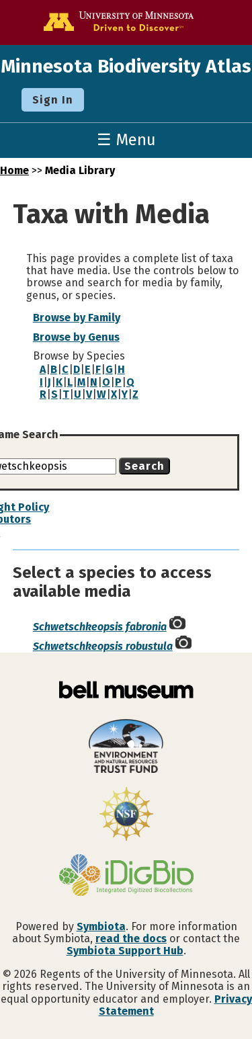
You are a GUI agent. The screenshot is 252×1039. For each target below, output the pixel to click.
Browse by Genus (76, 337)
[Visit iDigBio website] (126, 876)
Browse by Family (76, 317)
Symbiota (101, 926)
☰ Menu (126, 139)
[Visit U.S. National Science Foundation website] (126, 815)
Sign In (52, 99)
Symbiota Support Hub (125, 950)
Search (144, 466)
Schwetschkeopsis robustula (103, 646)
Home (14, 170)
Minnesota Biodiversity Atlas (126, 66)
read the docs (131, 938)
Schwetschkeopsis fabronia (100, 626)
